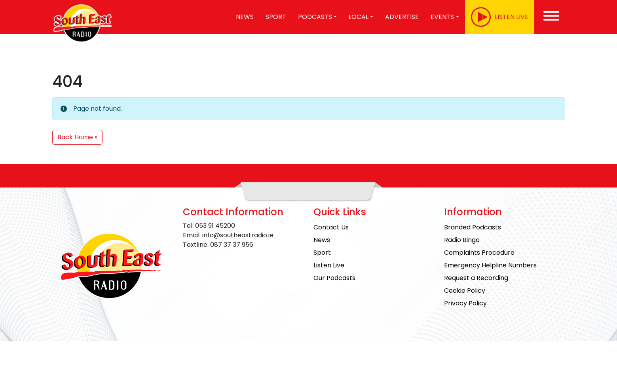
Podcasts (315, 16)
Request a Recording (476, 277)
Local (358, 16)
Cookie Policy (464, 290)
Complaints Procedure (479, 252)
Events (442, 16)
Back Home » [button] (77, 137)
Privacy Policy (465, 303)
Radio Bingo (462, 239)
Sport (276, 16)
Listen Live (328, 265)
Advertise (402, 16)
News (245, 16)
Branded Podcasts (472, 227)
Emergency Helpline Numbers (490, 265)
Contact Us (331, 227)
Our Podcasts (334, 277)
